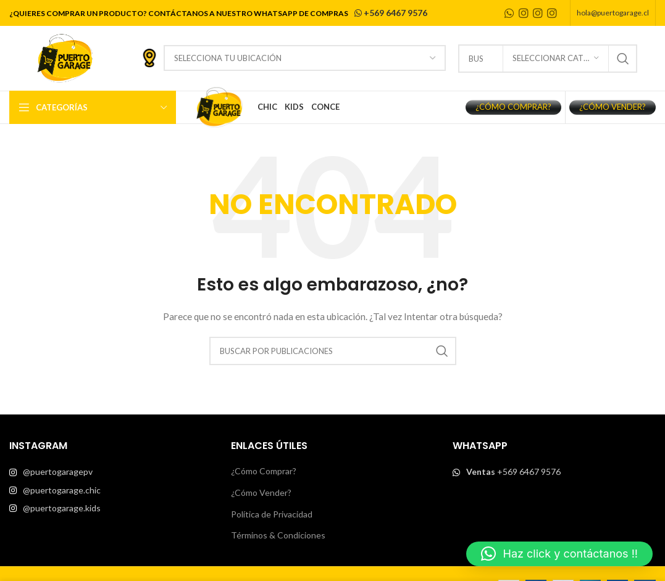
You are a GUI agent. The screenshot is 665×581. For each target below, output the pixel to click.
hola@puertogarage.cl (613, 12)
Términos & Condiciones (278, 535)
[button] (559, 554)
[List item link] (110, 472)
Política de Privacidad (271, 514)
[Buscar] (332, 351)
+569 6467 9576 (390, 12)
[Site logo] (65, 57)
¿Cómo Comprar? (263, 471)
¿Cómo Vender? (261, 492)
